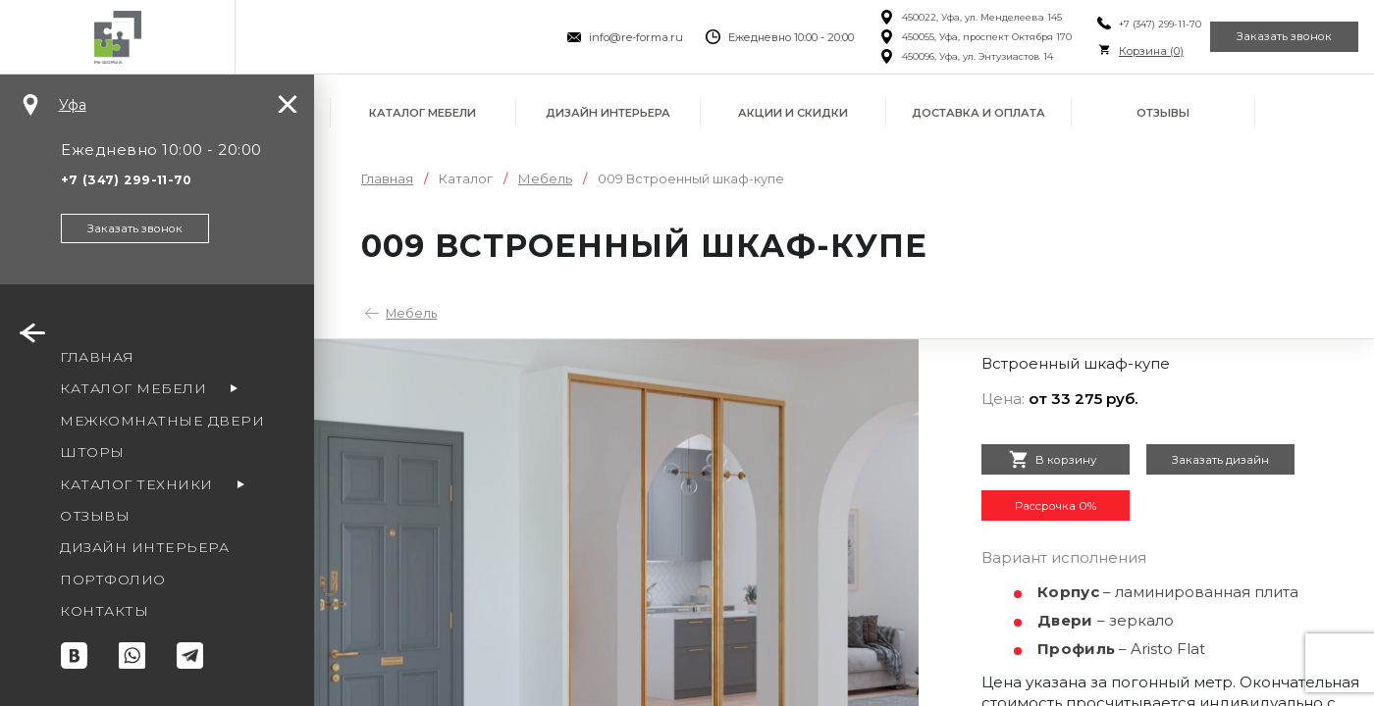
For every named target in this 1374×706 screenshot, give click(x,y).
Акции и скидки (793, 113)
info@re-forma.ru (593, 37)
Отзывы (1162, 113)
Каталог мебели (422, 113)
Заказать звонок (1270, 37)
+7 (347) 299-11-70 (1117, 24)
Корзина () (1108, 51)
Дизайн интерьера (608, 113)
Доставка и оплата (978, 113)
